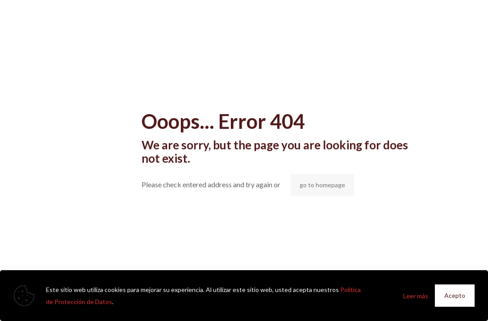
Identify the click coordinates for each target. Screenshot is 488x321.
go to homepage (322, 185)
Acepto (454, 295)
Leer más (415, 296)
